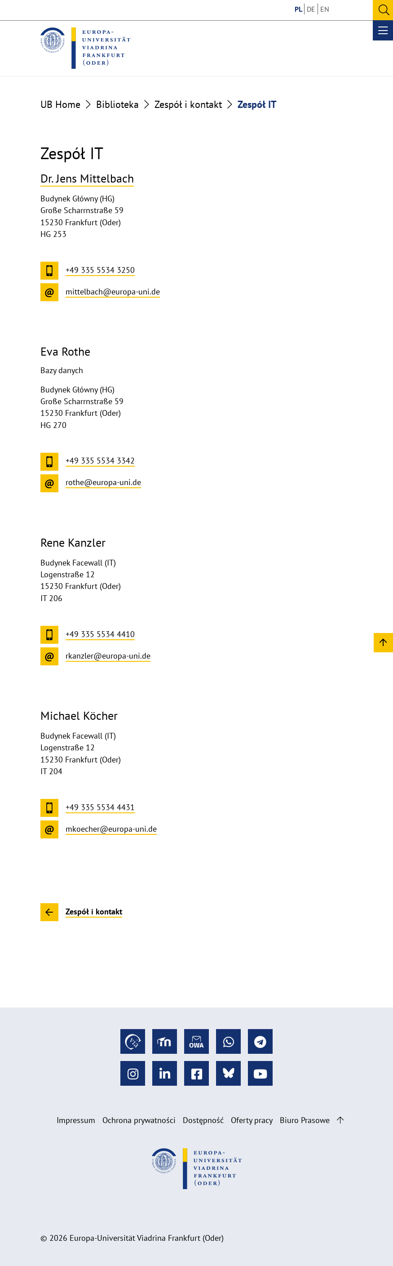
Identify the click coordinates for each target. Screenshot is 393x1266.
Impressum (76, 1120)
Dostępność (203, 1120)
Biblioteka (117, 104)
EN (324, 8)
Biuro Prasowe (305, 1120)
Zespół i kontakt (188, 104)
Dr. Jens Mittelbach (87, 178)
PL (298, 8)
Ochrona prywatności (139, 1120)
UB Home (60, 104)
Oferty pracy (252, 1120)
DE (311, 8)
